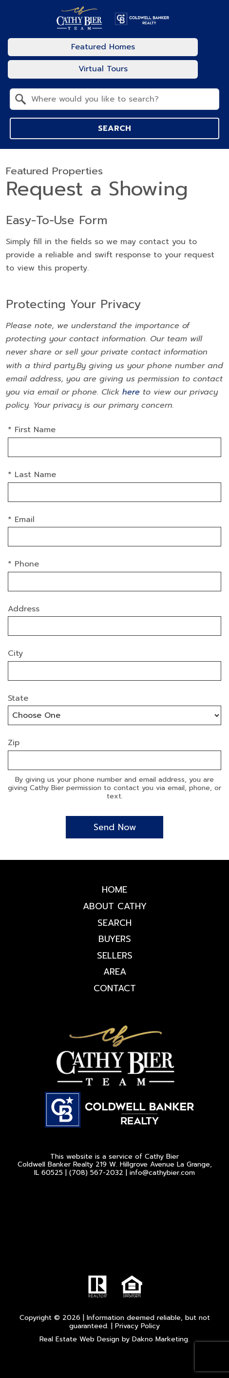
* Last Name (32, 474)
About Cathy (115, 906)
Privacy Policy (137, 1326)
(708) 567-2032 (96, 1173)
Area (114, 972)
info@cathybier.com (162, 1173)
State (18, 698)
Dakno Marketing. (161, 1339)
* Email (21, 519)
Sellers (115, 955)
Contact (115, 988)
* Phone (23, 564)
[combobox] (114, 99)
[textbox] (120, 99)
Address (23, 609)
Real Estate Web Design (79, 1339)
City (15, 653)
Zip (13, 743)
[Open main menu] (211, 58)
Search (114, 128)
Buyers (114, 939)
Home (114, 890)
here (131, 392)
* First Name (32, 430)
